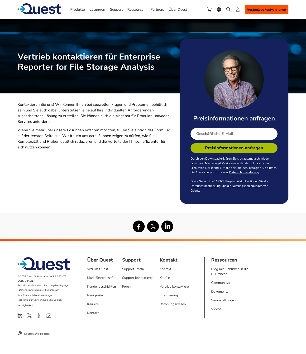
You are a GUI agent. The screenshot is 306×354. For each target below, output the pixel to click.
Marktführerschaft (100, 278)
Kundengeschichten (101, 286)
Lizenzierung (169, 295)
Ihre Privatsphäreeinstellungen (35, 295)
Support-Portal (133, 269)
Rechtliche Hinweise (29, 285)
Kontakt (93, 313)
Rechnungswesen (173, 304)
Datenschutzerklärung (244, 172)
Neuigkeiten (96, 295)
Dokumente (219, 291)
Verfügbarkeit (25, 305)
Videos (216, 309)
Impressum (53, 290)
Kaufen (165, 278)
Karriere (93, 304)
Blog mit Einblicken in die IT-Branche (229, 271)
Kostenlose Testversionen (266, 9)
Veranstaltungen (223, 300)
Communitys (220, 282)
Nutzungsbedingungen (247, 186)
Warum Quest (97, 269)
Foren (126, 286)
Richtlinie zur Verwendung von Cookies (40, 300)
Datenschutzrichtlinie (31, 290)
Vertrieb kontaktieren (175, 286)
